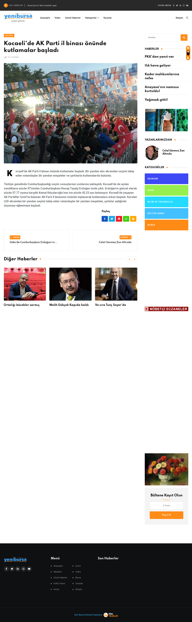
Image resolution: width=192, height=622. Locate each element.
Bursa (78, 578)
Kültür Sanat (59, 583)
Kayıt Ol (166, 515)
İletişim (179, 18)
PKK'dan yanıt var (159, 56)
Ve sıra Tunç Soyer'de (110, 305)
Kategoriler (91, 18)
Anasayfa (45, 18)
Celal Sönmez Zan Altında (115, 242)
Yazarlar (107, 18)
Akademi (58, 572)
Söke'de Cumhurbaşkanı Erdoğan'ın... (33, 242)
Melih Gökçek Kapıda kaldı (69, 305)
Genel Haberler (73, 18)
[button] (129, 259)
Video (57, 18)
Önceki (15, 237)
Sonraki (125, 237)
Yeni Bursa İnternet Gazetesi (88, 614)
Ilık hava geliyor (158, 65)
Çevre (78, 566)
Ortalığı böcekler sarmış (21, 305)
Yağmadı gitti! (156, 99)
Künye (56, 589)
